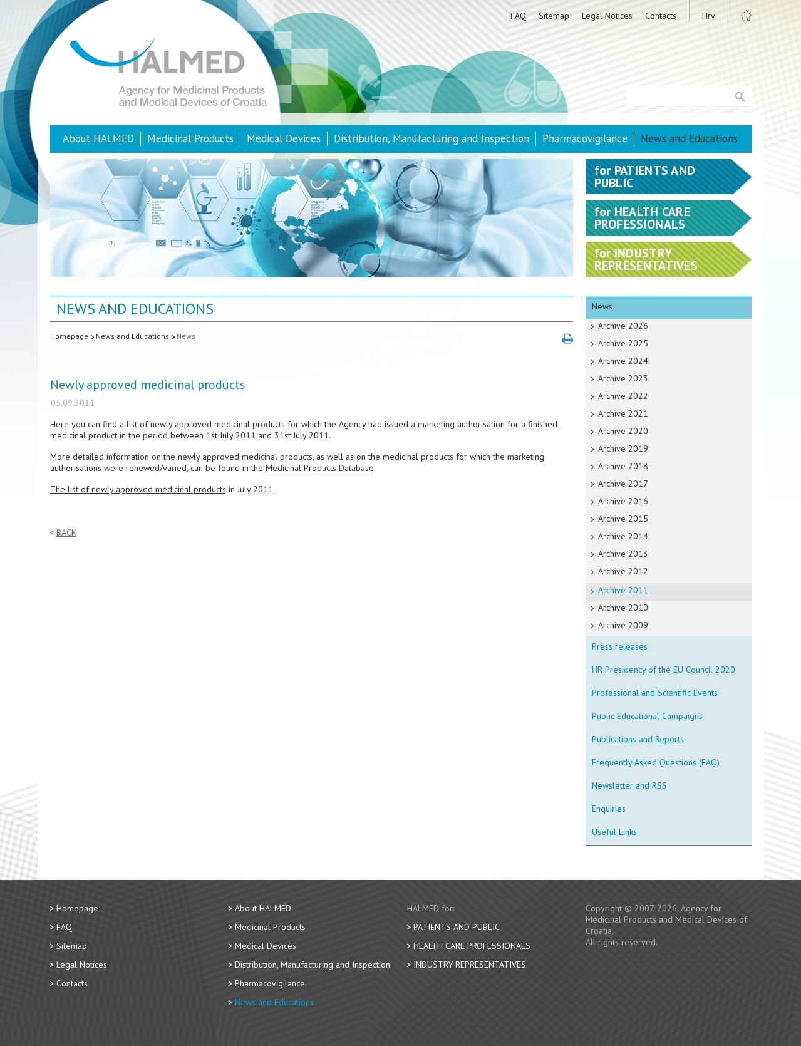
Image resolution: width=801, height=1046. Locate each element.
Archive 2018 (623, 466)
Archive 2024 (623, 360)
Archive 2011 (623, 590)
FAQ (518, 15)
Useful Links (614, 831)
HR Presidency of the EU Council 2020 (663, 669)
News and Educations (689, 138)
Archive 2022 (623, 395)
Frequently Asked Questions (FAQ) (656, 762)
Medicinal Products (190, 138)
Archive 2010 (623, 607)
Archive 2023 (623, 378)
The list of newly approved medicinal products (138, 489)
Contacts (660, 15)
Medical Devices (284, 138)
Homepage (69, 336)
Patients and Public (456, 927)
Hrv (708, 15)
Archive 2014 (623, 536)
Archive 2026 (623, 325)
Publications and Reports (638, 739)
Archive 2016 (623, 501)
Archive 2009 (623, 625)
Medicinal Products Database (320, 468)
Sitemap (554, 15)
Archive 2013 (623, 553)
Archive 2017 (623, 483)
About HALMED (98, 138)
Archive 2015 (623, 518)
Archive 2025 (623, 343)
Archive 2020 (623, 431)
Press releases (620, 646)
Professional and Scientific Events (655, 692)
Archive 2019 (623, 448)
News (186, 336)
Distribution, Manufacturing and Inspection (431, 138)
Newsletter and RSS (629, 785)
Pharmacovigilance (585, 138)
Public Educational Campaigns (647, 716)
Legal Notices (607, 15)
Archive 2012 (623, 571)
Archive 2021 (623, 413)
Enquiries (609, 808)
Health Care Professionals (471, 945)
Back (66, 532)
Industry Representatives (469, 964)
